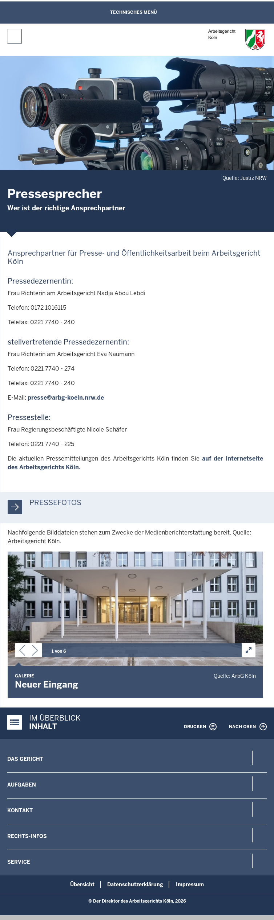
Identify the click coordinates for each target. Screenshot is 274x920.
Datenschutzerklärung (135, 884)
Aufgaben (21, 784)
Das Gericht (25, 759)
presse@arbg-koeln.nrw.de (66, 397)
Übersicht (82, 884)
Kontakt (20, 810)
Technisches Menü (133, 12)
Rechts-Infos (27, 836)
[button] (22, 651)
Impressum (190, 884)
